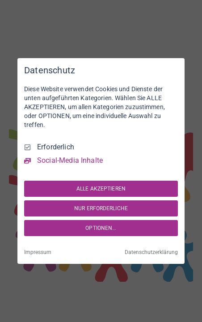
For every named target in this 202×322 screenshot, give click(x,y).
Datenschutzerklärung (151, 252)
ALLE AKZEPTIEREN (101, 189)
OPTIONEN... (100, 228)
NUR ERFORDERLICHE (101, 208)
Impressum (37, 252)
